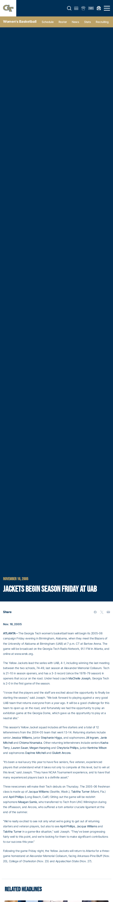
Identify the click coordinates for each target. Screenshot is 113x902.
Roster (63, 22)
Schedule (48, 22)
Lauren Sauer (19, 747)
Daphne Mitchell (35, 752)
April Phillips (16, 797)
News (75, 22)
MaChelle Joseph (79, 678)
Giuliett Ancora (61, 752)
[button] (69, 8)
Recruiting (102, 22)
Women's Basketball (20, 21)
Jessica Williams (21, 737)
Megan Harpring (39, 747)
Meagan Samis (27, 802)
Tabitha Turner (80, 791)
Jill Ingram (92, 737)
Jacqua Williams (38, 791)
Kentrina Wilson (97, 747)
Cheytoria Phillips (67, 747)
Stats (87, 22)
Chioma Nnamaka (30, 742)
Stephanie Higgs (51, 737)
